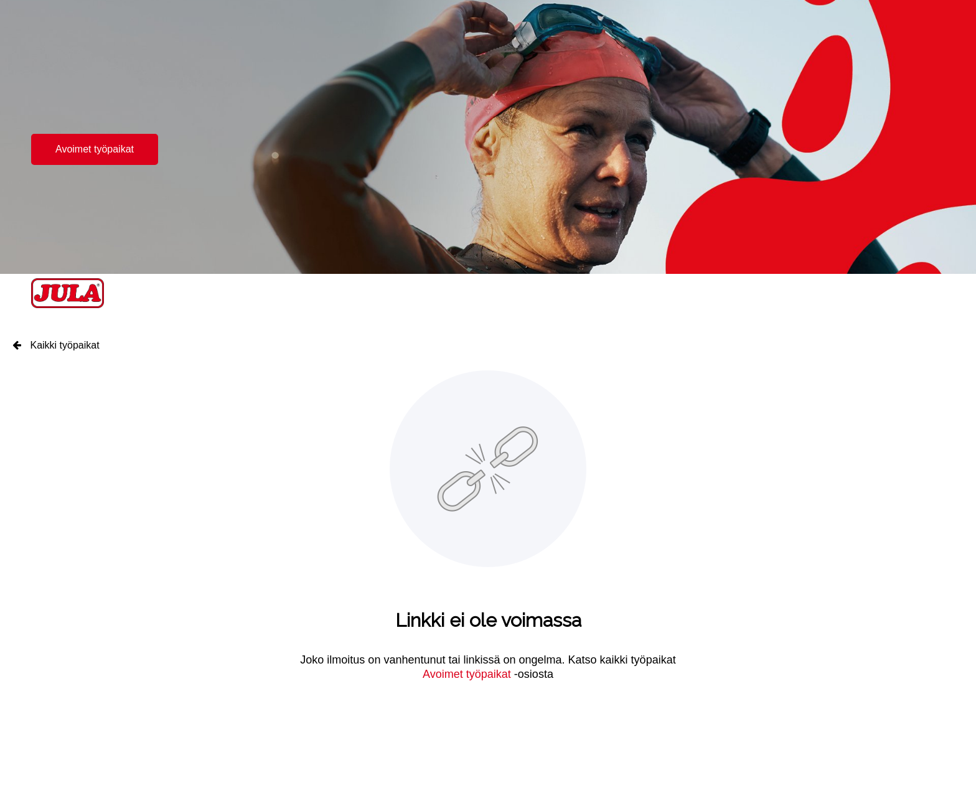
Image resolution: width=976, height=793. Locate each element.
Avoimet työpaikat (94, 149)
